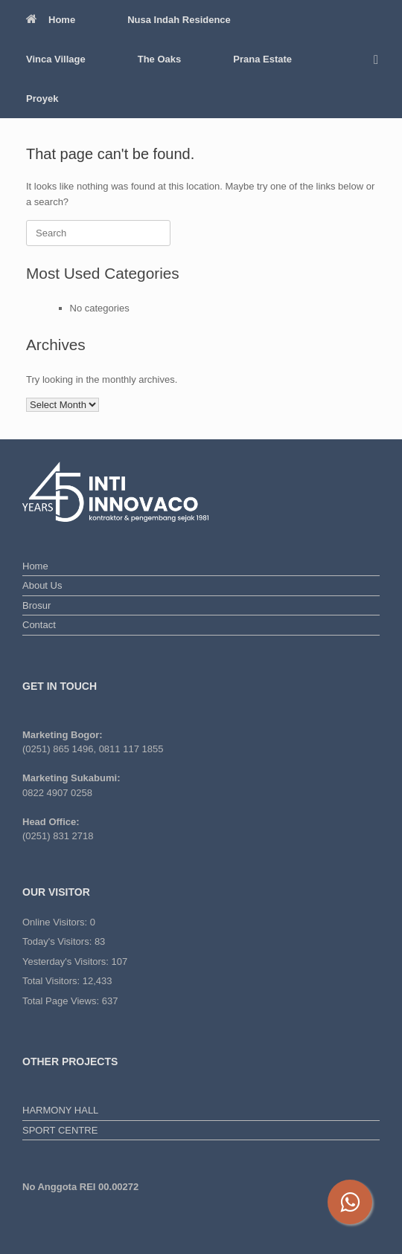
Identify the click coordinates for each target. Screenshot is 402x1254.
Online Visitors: (56, 922)
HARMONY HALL (60, 1110)
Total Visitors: (52, 980)
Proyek (42, 98)
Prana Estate (262, 59)
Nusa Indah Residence (179, 19)
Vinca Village (56, 59)
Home (50, 19)
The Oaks (160, 59)
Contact (39, 624)
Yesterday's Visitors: (67, 961)
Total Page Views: (62, 1000)
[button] (380, 59)
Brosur (36, 605)
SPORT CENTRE (60, 1130)
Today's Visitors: (58, 941)
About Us (42, 585)
